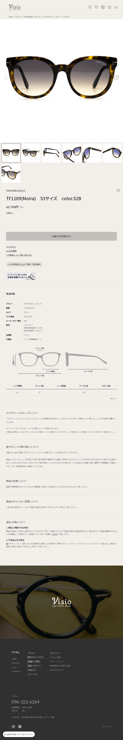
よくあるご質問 (55, 657)
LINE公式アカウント (57, 670)
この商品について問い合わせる (19, 255)
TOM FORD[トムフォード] (31, 16)
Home (11, 16)
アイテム (15, 652)
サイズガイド (11, 246)
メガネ (14, 659)
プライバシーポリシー (58, 661)
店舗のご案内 (33, 661)
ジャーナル (32, 674)
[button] (116, 77)
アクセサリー (16, 671)
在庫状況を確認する (61, 236)
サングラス (16, 663)
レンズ (14, 667)
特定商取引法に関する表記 (60, 665)
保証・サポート (34, 665)
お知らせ (31, 669)
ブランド (18, 16)
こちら (54, 534)
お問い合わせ (55, 653)
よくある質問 (11, 250)
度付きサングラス (35, 657)
